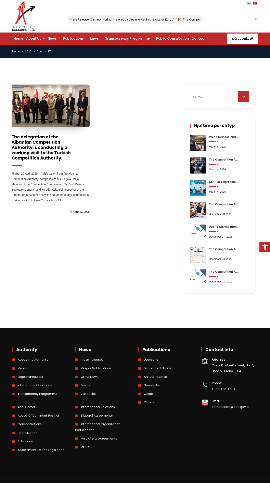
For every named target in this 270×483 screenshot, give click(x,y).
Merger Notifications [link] (96, 368)
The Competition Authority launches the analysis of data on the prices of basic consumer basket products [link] (224, 204)
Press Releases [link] (92, 359)
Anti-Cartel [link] (26, 407)
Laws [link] (94, 38)
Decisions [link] (151, 359)
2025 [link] (28, 51)
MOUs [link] (85, 447)
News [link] (52, 38)
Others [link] (149, 402)
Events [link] (86, 385)
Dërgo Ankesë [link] (242, 39)
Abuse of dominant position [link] (39, 415)
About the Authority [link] (33, 359)
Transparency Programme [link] (127, 38)
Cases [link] (149, 394)
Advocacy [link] (25, 441)
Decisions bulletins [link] (157, 368)
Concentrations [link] (30, 424)
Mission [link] (23, 368)
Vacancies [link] (89, 394)
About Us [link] (33, 38)
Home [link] (18, 38)
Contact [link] (199, 38)
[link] (264, 247)
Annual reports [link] (155, 376)
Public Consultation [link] (172, 38)
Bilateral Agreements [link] (97, 415)
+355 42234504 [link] (223, 389)
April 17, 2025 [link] (81, 211)
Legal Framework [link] (30, 376)
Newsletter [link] (152, 385)
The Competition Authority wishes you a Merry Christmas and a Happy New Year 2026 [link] (224, 249)
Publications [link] (73, 38)
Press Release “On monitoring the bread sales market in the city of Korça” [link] (124, 19)
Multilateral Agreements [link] (99, 438)
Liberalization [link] (27, 433)
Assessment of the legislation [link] (41, 450)
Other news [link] (89, 376)
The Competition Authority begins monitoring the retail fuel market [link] (224, 159)
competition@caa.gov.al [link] (230, 407)
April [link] (39, 51)
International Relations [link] (35, 385)
